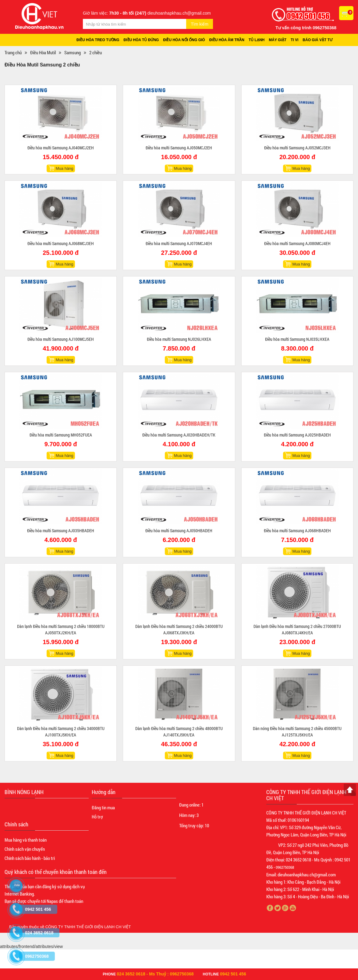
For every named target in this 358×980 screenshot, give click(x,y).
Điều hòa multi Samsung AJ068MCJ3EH (60, 243)
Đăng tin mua (103, 807)
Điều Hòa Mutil (43, 52)
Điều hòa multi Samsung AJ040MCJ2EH (60, 148)
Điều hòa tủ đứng (141, 40)
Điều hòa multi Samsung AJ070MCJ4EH (179, 243)
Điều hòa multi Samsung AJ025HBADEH (297, 435)
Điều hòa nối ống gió (184, 40)
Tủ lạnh (256, 40)
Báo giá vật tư (318, 40)
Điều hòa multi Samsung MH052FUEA (61, 435)
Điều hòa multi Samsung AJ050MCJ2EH (179, 148)
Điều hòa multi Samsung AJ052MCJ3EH (297, 148)
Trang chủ (13, 52)
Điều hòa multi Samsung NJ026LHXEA (179, 339)
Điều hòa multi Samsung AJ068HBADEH (297, 530)
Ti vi (295, 40)
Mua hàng (64, 168)
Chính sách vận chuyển (25, 849)
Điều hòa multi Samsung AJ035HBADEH (60, 530)
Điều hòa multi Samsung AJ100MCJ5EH (60, 339)
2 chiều (95, 52)
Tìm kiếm (199, 24)
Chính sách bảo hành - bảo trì (30, 858)
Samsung (72, 52)
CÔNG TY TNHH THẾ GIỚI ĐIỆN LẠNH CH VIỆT (88, 927)
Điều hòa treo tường (97, 40)
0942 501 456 (233, 973)
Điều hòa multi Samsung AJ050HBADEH (178, 530)
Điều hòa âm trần (226, 40)
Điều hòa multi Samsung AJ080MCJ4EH (297, 243)
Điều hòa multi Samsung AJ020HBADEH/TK (178, 435)
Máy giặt (278, 40)
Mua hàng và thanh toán (26, 840)
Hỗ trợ (97, 817)
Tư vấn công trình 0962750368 (305, 27)
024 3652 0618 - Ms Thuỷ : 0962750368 (155, 973)
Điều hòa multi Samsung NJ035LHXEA (297, 339)
